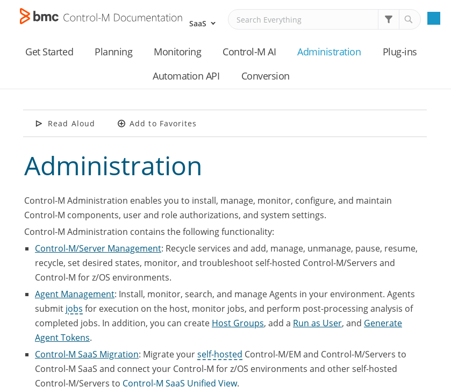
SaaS (197, 23)
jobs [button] (74, 308)
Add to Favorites (163, 123)
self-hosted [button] (219, 354)
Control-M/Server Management (98, 248)
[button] (388, 19)
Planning (113, 51)
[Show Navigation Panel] (433, 18)
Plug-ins (400, 51)
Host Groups (238, 323)
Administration (329, 51)
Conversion (265, 75)
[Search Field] (324, 19)
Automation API (186, 75)
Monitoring (177, 51)
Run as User (317, 323)
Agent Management (74, 294)
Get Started (49, 51)
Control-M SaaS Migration (87, 354)
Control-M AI (249, 51)
